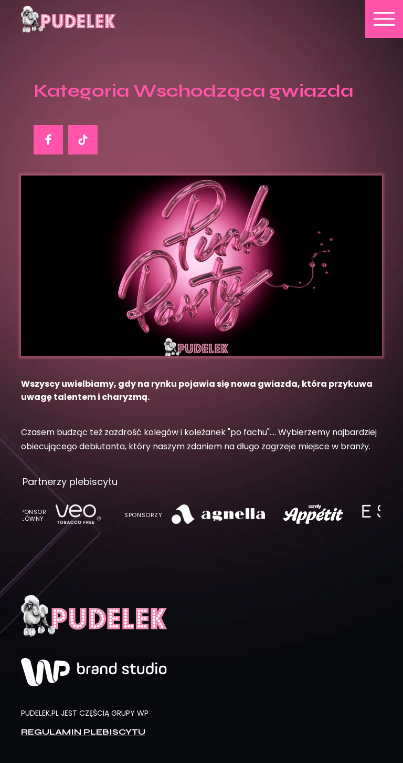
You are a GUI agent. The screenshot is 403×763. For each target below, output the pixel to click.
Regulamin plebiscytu (83, 731)
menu (384, 19)
